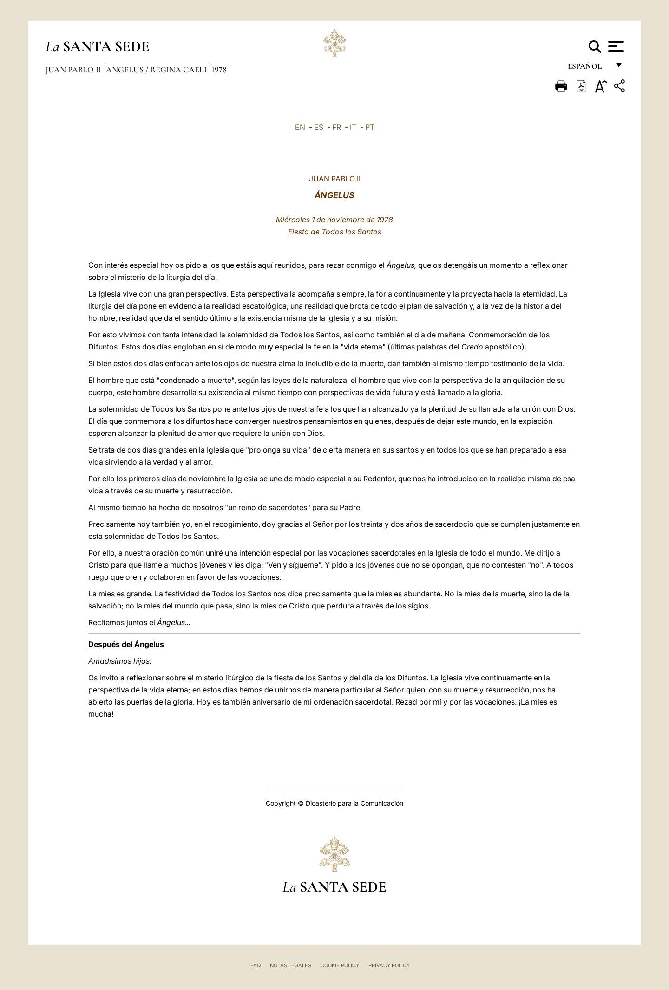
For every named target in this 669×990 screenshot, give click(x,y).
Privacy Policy (389, 965)
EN (300, 127)
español (588, 68)
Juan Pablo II (74, 70)
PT (369, 127)
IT (353, 127)
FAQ (255, 965)
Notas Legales (290, 965)
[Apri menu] (615, 46)
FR (336, 127)
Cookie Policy (340, 965)
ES (318, 127)
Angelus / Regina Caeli (157, 70)
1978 (219, 70)
